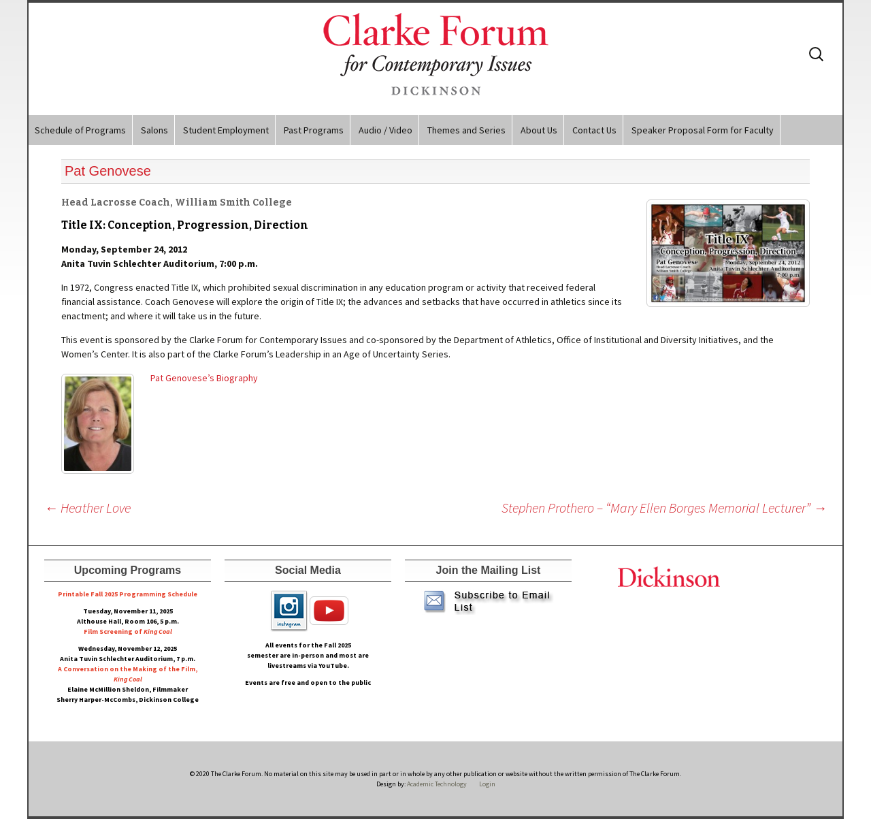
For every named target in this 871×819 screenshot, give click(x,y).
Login (487, 784)
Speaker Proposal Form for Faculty (702, 130)
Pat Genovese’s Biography (204, 378)
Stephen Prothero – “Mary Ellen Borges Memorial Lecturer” (664, 507)
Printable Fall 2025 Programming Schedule (127, 594)
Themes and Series (466, 130)
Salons (154, 130)
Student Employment (226, 130)
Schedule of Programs (80, 130)
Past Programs (314, 130)
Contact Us (594, 130)
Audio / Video (385, 130)
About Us (539, 130)
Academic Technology (436, 784)
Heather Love (87, 507)
